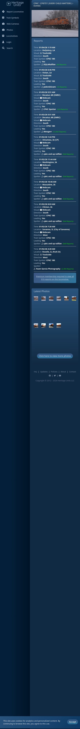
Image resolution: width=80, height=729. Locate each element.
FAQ (35, 372)
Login (6, 42)
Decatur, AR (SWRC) (51, 95)
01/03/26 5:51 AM (47, 92)
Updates (44, 371)
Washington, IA (49, 162)
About (63, 371)
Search (7, 48)
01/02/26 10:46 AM (47, 181)
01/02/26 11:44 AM (47, 159)
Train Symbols (10, 17)
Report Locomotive (13, 11)
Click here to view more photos (55, 355)
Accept (72, 721)
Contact (72, 371)
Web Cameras (10, 24)
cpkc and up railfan (58, 154)
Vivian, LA (47, 72)
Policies (54, 371)
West (45, 235)
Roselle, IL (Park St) (51, 251)
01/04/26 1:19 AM (47, 47)
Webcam (45, 98)
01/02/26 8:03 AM (47, 204)
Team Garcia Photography (54, 268)
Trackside (45, 53)
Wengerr (54, 131)
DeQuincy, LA (48, 50)
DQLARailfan (54, 64)
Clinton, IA (47, 207)
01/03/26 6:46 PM (47, 70)
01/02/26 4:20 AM (47, 249)
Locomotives (10, 36)
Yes (43, 61)
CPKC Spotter (55, 109)
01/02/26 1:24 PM (47, 137)
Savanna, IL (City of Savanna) (56, 229)
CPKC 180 (50, 58)
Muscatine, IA (48, 184)
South (45, 56)
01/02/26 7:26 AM (47, 226)
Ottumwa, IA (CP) (50, 140)
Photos (7, 30)
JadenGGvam (54, 87)
